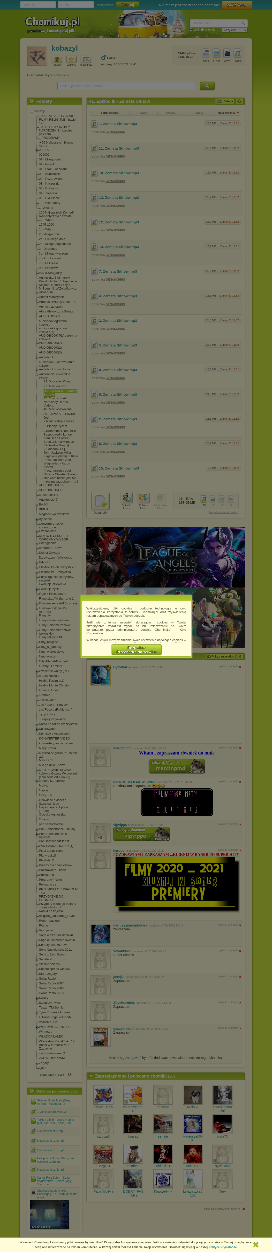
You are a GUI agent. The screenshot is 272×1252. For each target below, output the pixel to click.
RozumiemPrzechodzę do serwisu (137, 650)
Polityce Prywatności (223, 1247)
